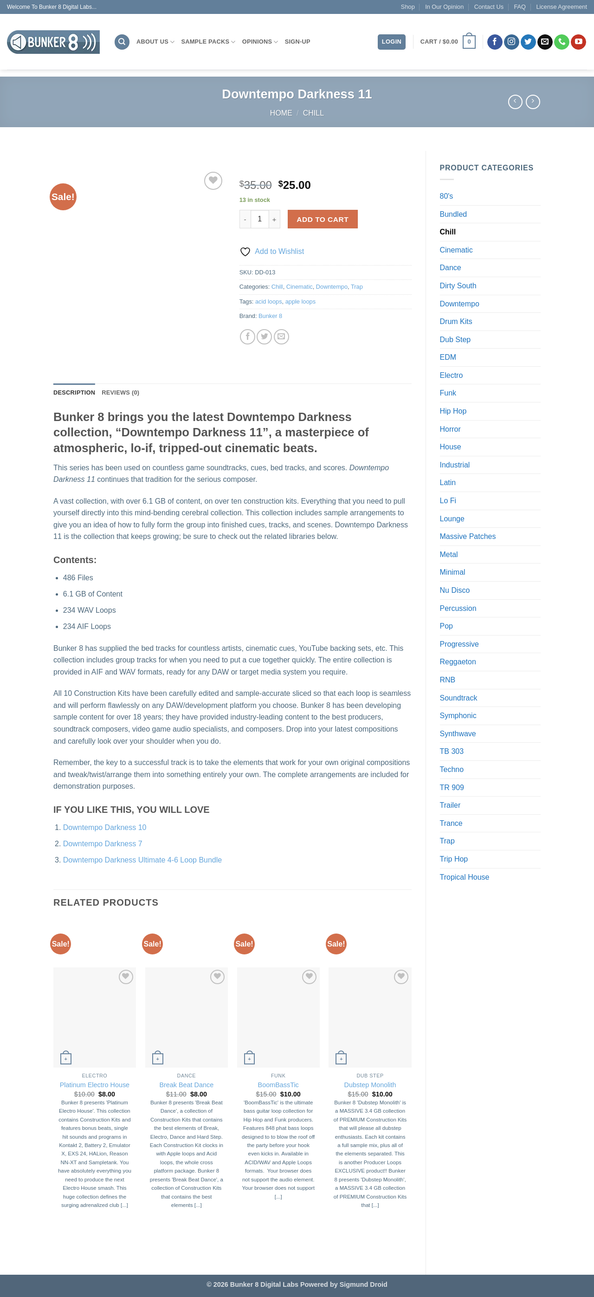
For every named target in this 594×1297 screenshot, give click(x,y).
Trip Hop (454, 859)
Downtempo (459, 304)
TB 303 (452, 751)
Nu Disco (455, 590)
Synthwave (458, 734)
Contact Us (489, 6)
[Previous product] (533, 102)
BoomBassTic (278, 1085)
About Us (155, 42)
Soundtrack (459, 698)
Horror (450, 429)
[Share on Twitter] (264, 336)
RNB (448, 680)
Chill (313, 113)
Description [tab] (74, 392)
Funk (448, 393)
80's (446, 196)
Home (281, 113)
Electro (451, 375)
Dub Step (455, 340)
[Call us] (561, 42)
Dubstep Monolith (370, 1085)
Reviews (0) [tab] (120, 392)
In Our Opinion (444, 6)
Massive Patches (468, 536)
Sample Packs (208, 42)
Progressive (459, 644)
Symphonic (458, 716)
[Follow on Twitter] (528, 42)
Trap (447, 841)
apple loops (300, 301)
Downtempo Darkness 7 (102, 844)
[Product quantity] (260, 219)
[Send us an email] (545, 42)
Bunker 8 (270, 315)
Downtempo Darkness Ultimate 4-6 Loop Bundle (142, 860)
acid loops (268, 301)
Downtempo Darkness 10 (105, 827)
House (450, 447)
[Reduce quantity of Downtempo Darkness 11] (245, 219)
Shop (408, 6)
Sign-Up (297, 41)
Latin (448, 482)
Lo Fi (448, 501)
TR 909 (452, 787)
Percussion (458, 608)
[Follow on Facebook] (495, 42)
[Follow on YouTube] (578, 42)
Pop (446, 626)
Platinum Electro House (94, 1085)
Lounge (452, 519)
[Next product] (515, 102)
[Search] (122, 42)
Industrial (455, 465)
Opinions (260, 42)
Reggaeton (458, 662)
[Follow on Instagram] (511, 42)
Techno (452, 769)
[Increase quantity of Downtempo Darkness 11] (274, 219)
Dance (450, 268)
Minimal (452, 572)
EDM (448, 357)
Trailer (450, 805)
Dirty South (458, 286)
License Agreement (561, 6)
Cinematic (456, 250)
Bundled (453, 214)
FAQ (520, 6)
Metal (449, 554)
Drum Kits (456, 321)
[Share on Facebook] (247, 336)
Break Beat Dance (186, 1085)
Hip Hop (453, 411)
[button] (448, 42)
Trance (451, 823)
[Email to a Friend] (281, 336)
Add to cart (323, 219)
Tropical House (465, 877)
